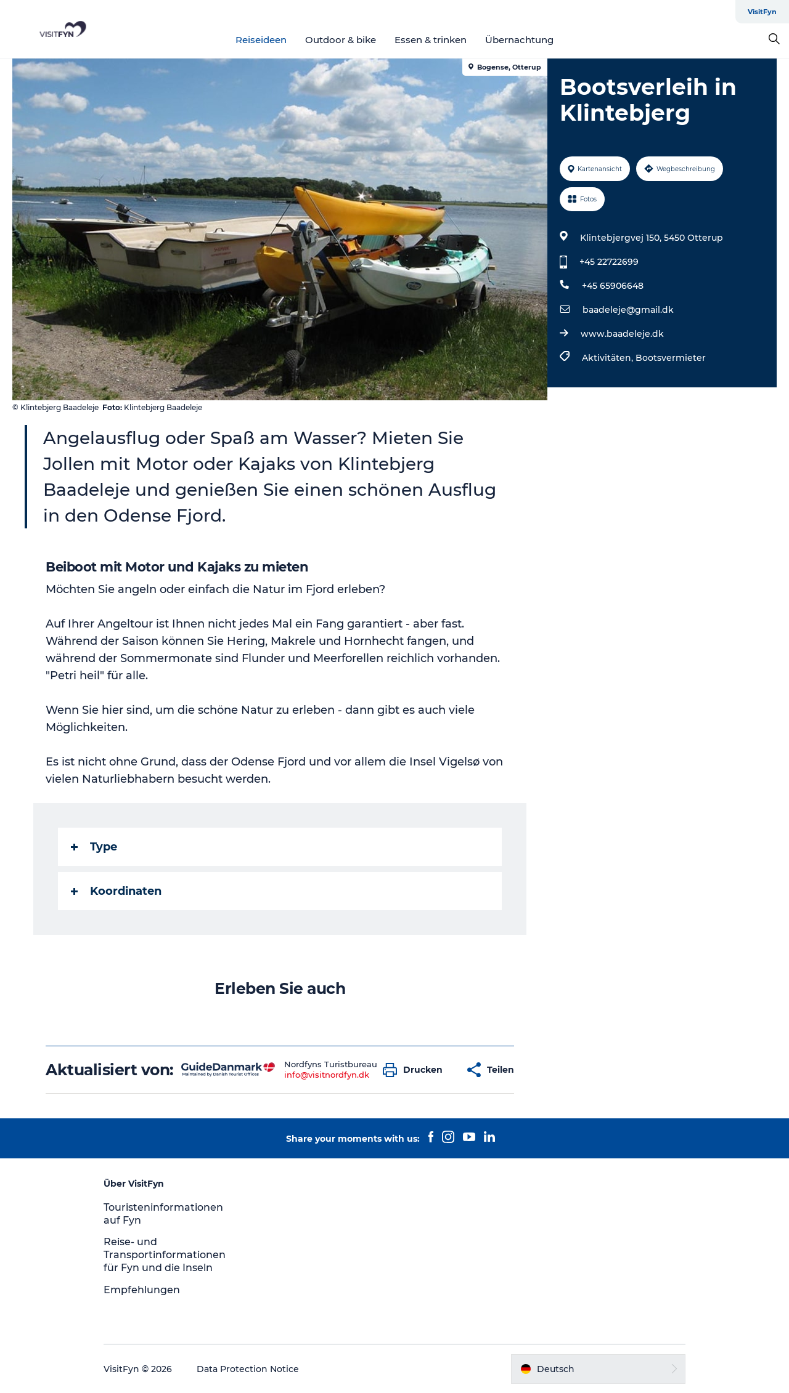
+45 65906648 (613, 285)
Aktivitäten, (609, 357)
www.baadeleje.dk (622, 333)
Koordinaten (116, 891)
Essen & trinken (430, 40)
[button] (416, 1070)
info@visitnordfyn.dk (326, 1075)
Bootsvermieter (671, 357)
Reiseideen (261, 40)
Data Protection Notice (248, 1369)
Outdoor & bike (340, 40)
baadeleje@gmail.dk (628, 309)
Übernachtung (519, 40)
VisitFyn (762, 11)
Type (94, 847)
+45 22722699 (609, 261)
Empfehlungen (142, 1290)
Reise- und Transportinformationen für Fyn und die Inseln (165, 1255)
